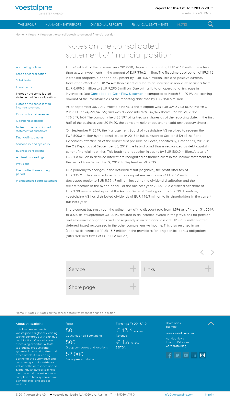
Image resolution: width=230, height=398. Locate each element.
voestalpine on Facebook (169, 355)
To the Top (211, 323)
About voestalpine (29, 324)
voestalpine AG (192, 13)
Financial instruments (29, 137)
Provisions (22, 164)
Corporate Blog (176, 346)
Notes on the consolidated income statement (33, 105)
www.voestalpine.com (180, 333)
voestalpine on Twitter (177, 355)
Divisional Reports (106, 24)
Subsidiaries (24, 80)
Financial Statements (149, 24)
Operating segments (29, 121)
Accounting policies (28, 67)
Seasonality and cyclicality (33, 144)
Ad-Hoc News (175, 338)
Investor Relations (177, 342)
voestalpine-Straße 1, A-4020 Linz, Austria (80, 394)
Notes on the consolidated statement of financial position (36, 95)
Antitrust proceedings (30, 157)
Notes (182, 24)
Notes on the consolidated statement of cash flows (33, 129)
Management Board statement (36, 180)
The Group (27, 24)
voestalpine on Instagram (202, 355)
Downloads (173, 323)
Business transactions (30, 151)
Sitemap (171, 326)
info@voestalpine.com (178, 394)
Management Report (63, 24)
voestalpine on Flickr (194, 355)
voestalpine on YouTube (186, 355)
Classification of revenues (32, 114)
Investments (24, 87)
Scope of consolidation (31, 74)
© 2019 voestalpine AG (31, 394)
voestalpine (39, 9)
